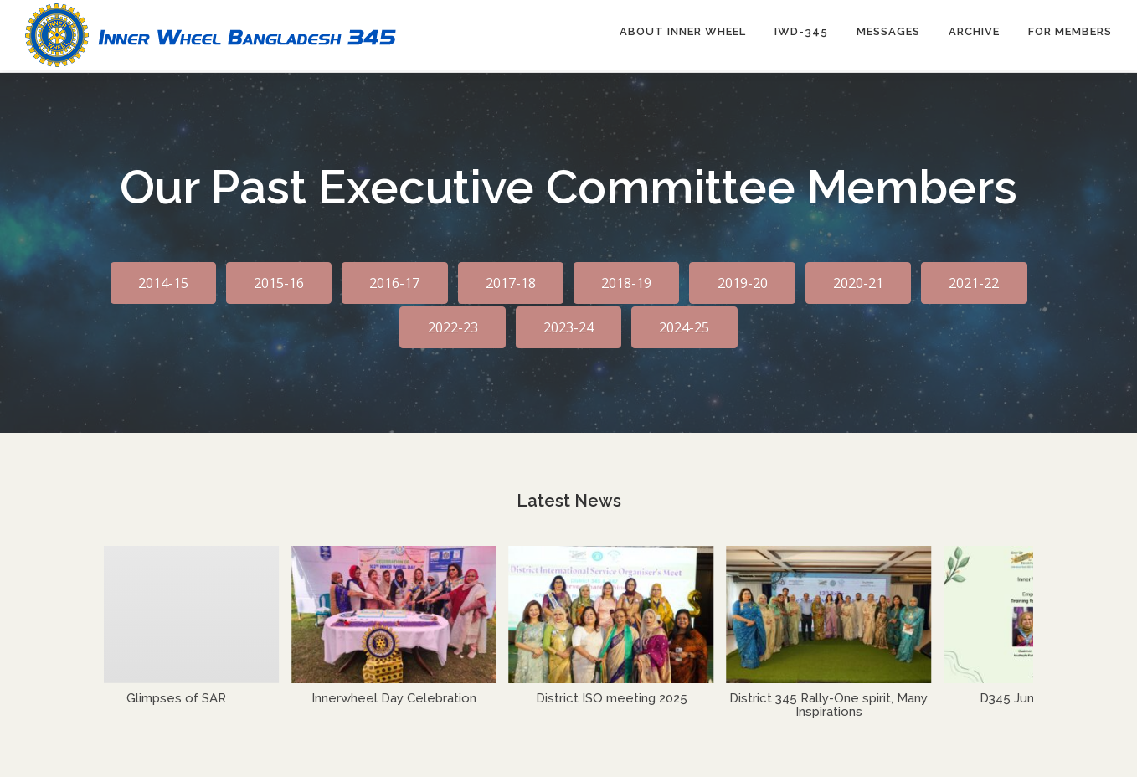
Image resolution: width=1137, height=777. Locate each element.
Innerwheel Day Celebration (399, 695)
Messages (888, 31)
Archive (974, 31)
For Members (1070, 31)
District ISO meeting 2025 (617, 695)
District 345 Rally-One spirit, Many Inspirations (834, 703)
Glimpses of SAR (182, 695)
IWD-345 (801, 31)
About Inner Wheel (683, 31)
